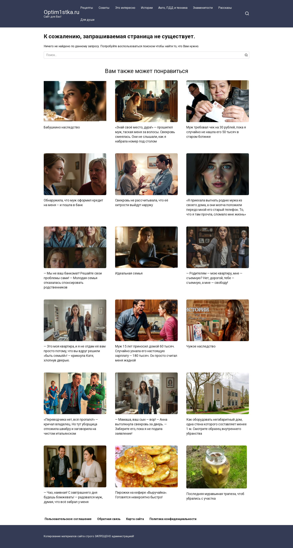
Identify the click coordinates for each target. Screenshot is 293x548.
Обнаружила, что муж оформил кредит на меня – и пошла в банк (73, 202)
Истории (147, 8)
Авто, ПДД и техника (172, 8)
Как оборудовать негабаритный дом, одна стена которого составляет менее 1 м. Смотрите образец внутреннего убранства (216, 425)
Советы (104, 8)
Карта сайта (135, 517)
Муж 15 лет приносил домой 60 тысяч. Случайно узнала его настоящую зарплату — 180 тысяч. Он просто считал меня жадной (146, 352)
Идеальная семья (129, 273)
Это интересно (125, 8)
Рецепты (86, 8)
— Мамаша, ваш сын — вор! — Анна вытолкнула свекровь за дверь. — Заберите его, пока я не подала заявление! (141, 425)
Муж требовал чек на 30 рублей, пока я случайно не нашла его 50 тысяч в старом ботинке (216, 131)
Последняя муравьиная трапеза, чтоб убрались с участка (215, 495)
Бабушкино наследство (62, 127)
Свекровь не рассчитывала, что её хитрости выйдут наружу (141, 202)
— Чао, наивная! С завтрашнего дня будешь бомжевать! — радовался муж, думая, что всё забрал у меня (73, 495)
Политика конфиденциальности (172, 517)
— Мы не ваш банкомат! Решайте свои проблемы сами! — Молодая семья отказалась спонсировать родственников (73, 279)
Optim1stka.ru (61, 12)
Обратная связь (109, 517)
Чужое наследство (200, 345)
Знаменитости (203, 8)
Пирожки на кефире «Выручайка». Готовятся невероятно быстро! (141, 493)
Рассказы (225, 8)
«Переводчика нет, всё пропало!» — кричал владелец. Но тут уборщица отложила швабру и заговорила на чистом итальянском (71, 425)
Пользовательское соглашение (68, 517)
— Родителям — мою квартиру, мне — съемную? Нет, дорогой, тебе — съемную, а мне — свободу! (214, 277)
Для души (87, 19)
